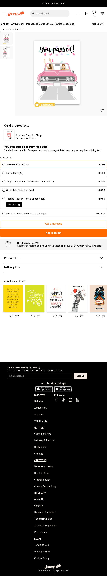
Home (4, 29)
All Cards (39, 414)
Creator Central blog (45, 487)
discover (39, 395)
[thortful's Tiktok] (63, 401)
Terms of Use (41, 545)
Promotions (40, 533)
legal (37, 539)
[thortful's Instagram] (70, 401)
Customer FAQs (42, 434)
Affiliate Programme (45, 526)
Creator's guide (42, 480)
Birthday (5, 24)
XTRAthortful (41, 421)
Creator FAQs (41, 473)
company (40, 493)
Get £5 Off (98, 24)
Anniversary (17, 24)
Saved (94, 16)
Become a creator (43, 466)
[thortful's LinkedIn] (77, 401)
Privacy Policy (42, 552)
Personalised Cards (34, 24)
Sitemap (38, 454)
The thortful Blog (43, 519)
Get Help (39, 428)
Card (23, 29)
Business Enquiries (44, 513)
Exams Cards (14, 29)
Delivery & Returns (44, 440)
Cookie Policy (41, 559)
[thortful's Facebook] (56, 401)
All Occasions (66, 24)
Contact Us (40, 447)
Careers (38, 506)
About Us (39, 499)
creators (40, 460)
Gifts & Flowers (53, 24)
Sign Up (80, 376)
